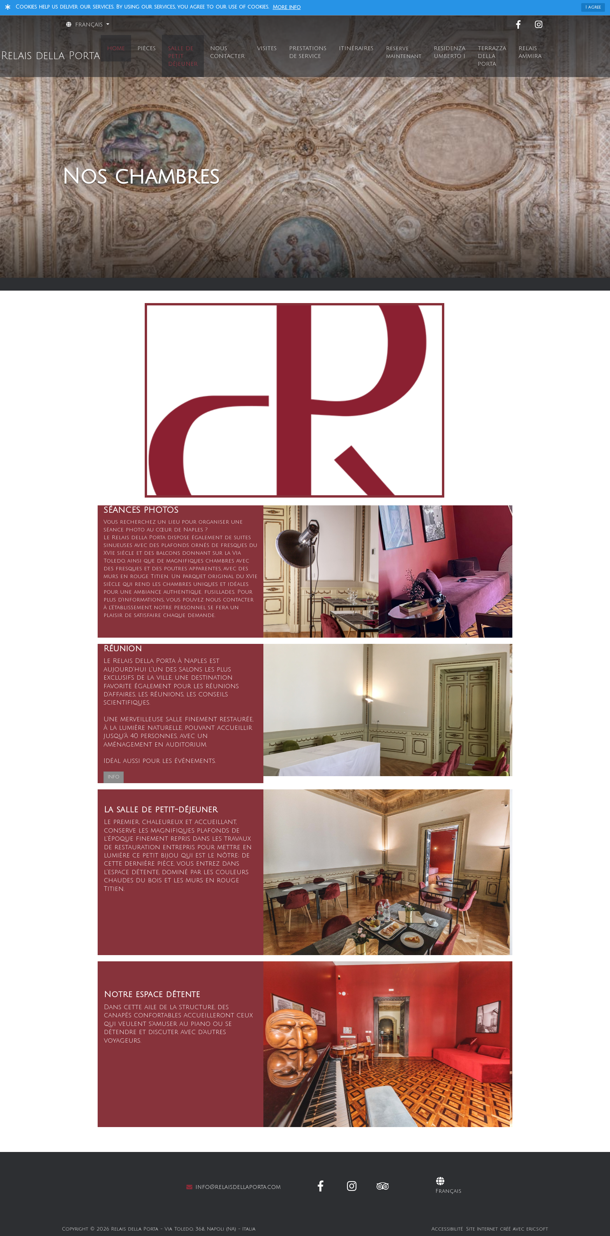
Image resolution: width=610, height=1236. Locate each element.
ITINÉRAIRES (356, 48)
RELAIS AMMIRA (530, 52)
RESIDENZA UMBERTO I (449, 52)
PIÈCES (146, 48)
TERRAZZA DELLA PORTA (492, 56)
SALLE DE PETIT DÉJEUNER (183, 56)
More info (287, 7)
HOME (116, 48)
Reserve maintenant (403, 52)
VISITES (267, 48)
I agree (593, 7)
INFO (113, 777)
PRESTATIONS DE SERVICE (307, 52)
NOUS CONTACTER (227, 52)
